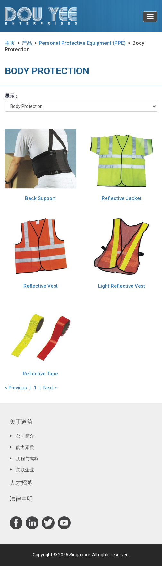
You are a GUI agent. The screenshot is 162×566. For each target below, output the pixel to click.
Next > (50, 388)
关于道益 (21, 421)
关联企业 (25, 469)
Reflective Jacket (121, 198)
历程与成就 (27, 458)
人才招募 (21, 482)
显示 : (11, 96)
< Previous (16, 388)
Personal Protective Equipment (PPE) (82, 43)
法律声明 (21, 498)
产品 (27, 43)
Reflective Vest (40, 286)
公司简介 (25, 436)
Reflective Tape (40, 374)
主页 (10, 43)
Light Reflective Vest (121, 286)
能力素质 (25, 447)
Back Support (40, 198)
